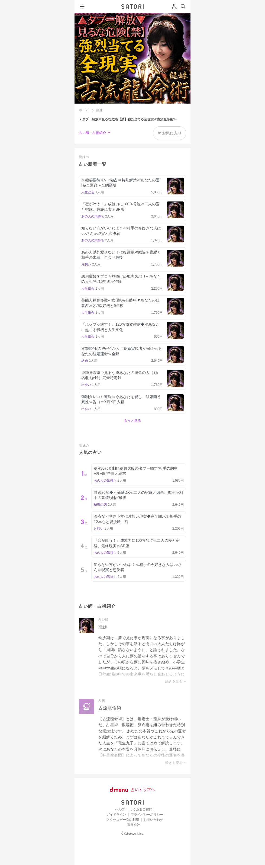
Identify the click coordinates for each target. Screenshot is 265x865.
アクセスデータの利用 (122, 820)
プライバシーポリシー (147, 814)
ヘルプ (120, 809)
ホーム (84, 110)
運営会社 (133, 825)
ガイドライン (116, 814)
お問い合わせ (153, 820)
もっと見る (132, 420)
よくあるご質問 (141, 809)
